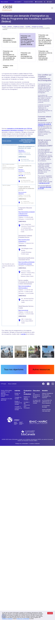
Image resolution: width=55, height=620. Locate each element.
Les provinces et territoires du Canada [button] (36, 395)
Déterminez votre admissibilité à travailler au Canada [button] (9, 40)
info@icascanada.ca (23, 287)
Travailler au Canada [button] (18, 398)
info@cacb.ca (21, 193)
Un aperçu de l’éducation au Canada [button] (36, 401)
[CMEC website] (17, 422)
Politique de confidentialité (23, 618)
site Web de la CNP (44, 183)
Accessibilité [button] (40, 1)
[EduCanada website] (28, 432)
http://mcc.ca (20, 169)
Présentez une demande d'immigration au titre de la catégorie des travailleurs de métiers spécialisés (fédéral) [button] (45, 40)
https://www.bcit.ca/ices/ (24, 239)
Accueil (4, 26)
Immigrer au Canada (37, 26)
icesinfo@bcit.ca (22, 241)
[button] (7, 8)
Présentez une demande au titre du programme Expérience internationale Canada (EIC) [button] (45, 55)
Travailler (27, 26)
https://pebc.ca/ (21, 150)
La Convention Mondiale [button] (46, 406)
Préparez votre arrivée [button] (8, 66)
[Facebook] (43, 383)
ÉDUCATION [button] (36, 390)
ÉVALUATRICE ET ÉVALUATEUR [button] (28, 392)
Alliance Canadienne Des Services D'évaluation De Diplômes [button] (47, 395)
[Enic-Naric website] (38, 422)
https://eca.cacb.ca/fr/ (22, 192)
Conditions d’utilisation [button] (34, 443)
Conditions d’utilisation (7, 618)
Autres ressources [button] (41, 369)
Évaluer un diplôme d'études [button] (27, 398)
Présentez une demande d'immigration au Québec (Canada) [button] (26, 55)
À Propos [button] (3, 383)
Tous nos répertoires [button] (13, 369)
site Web (23, 334)
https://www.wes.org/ (23, 310)
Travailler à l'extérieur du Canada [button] (18, 408)
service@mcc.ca (21, 171)
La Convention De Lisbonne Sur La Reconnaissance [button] (47, 401)
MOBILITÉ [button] (45, 390)
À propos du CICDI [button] (28, 1)
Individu (10, 26)
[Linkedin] (52, 383)
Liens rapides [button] (17, 1)
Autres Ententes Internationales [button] (46, 410)
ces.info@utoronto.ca (23, 215)
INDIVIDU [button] (17, 390)
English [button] (50, 1)
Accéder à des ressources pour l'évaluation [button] (27, 405)
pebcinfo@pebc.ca (21, 151)
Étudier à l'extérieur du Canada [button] (18, 403)
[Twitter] (48, 383)
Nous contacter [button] (4, 1)
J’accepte (50, 613)
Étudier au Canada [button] (17, 394)
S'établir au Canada (18, 26)
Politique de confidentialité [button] (21, 443)
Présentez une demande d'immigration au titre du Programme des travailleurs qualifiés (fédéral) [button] (27, 40)
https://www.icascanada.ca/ (24, 286)
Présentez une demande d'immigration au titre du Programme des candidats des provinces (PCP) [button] (9, 55)
